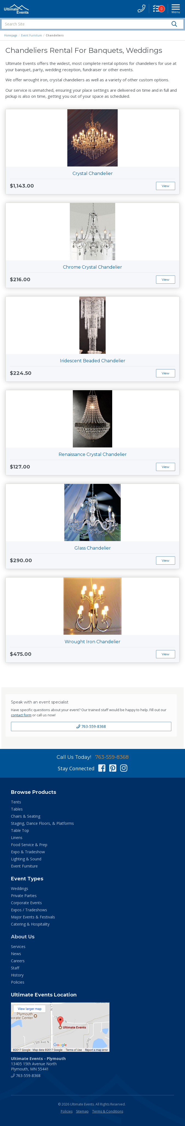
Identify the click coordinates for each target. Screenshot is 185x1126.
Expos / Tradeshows (29, 909)
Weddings (19, 888)
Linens (16, 837)
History (17, 975)
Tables (17, 809)
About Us (22, 937)
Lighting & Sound (26, 858)
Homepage (10, 35)
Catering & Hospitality (30, 924)
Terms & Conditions (107, 1111)
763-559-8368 (91, 726)
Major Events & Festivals (33, 917)
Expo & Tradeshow (28, 851)
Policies (17, 982)
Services (18, 946)
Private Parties (24, 895)
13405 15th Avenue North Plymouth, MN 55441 (38, 1064)
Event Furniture (31, 35)
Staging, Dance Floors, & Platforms (42, 823)
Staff (15, 967)
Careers (18, 960)
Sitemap (82, 1111)
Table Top (20, 830)
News (16, 953)
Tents (16, 802)
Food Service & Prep (29, 844)
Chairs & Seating (25, 816)
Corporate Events (26, 902)
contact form (21, 715)
